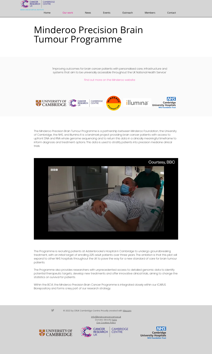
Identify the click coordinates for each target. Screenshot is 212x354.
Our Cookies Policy (106, 322)
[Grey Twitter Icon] (53, 310)
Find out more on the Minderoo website (109, 80)
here (114, 319)
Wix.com (127, 310)
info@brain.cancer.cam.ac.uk (106, 316)
